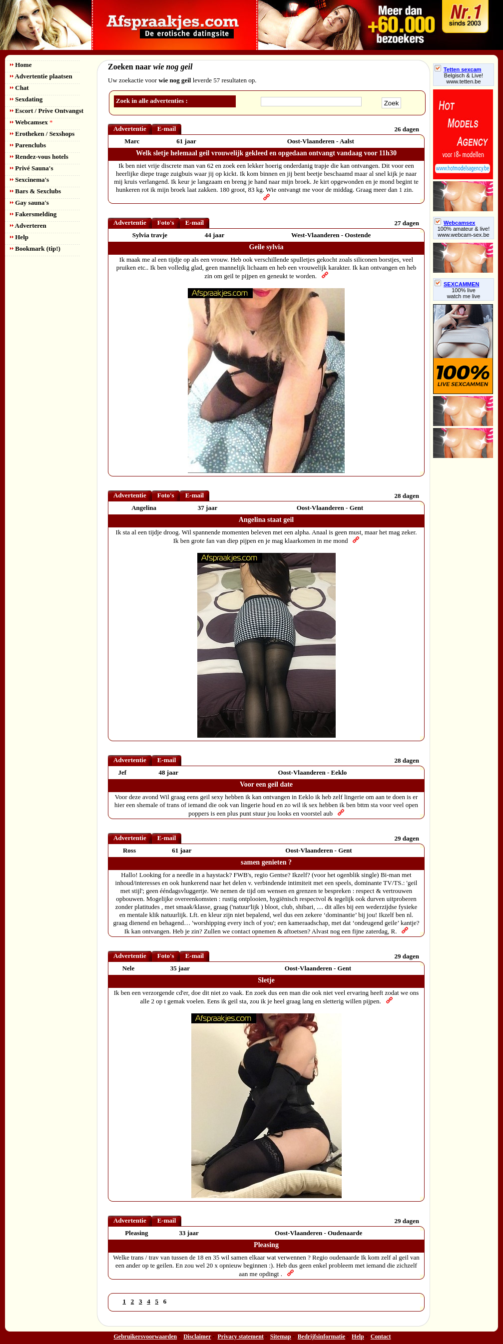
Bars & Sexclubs (35, 191)
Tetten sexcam (458, 69)
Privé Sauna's (31, 168)
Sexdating (26, 99)
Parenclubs (28, 145)
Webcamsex (31, 122)
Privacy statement (241, 1336)
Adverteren (28, 225)
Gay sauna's (29, 202)
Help (19, 237)
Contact (381, 1336)
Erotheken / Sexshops (42, 133)
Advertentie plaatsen (41, 76)
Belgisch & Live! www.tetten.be (463, 78)
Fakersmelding (33, 214)
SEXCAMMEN (457, 284)
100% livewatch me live (464, 293)
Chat (19, 87)
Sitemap (280, 1336)
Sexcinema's (29, 179)
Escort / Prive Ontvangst (46, 110)
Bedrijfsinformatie (321, 1336)
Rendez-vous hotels (39, 156)
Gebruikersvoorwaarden (145, 1336)
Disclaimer (197, 1336)
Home (20, 64)
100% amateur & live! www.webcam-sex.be (464, 232)
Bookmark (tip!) (35, 248)
